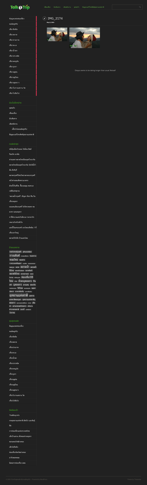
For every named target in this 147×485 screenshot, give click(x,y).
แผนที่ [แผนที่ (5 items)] (22, 309)
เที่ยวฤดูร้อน (13, 385)
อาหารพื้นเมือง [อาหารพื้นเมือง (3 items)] (28, 291)
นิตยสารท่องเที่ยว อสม (17, 463)
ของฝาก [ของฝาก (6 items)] (22, 260)
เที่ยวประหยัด (14, 363)
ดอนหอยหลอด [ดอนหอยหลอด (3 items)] (31, 263)
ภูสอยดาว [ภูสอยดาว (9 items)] (17, 284)
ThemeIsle (137, 479)
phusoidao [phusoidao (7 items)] (27, 252)
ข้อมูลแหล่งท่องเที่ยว (16, 326)
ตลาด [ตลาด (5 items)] (17, 267)
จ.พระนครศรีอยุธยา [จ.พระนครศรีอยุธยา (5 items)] (15, 263)
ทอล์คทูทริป (13, 331)
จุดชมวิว (12, 108)
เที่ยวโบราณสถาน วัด (16, 395)
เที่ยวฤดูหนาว (14, 390)
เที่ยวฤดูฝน (13, 379)
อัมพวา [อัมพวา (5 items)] (12, 291)
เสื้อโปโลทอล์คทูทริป (19, 129)
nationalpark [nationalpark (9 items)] (15, 251)
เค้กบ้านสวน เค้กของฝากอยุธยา (20, 436)
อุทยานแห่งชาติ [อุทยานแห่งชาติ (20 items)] (19, 295)
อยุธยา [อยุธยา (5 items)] (34, 288)
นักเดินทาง (13, 119)
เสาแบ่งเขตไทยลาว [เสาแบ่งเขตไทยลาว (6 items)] (19, 306)
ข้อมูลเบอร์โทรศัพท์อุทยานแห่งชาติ (21, 135)
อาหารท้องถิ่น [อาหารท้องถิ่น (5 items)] (19, 291)
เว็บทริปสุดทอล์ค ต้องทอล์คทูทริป (20, 479)
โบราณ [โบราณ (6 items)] (12, 313)
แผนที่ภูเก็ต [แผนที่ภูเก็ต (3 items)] (28, 309)
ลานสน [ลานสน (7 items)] (26, 285)
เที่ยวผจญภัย (13, 369)
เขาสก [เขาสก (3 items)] (29, 303)
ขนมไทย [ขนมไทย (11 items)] (14, 259)
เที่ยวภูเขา (12, 374)
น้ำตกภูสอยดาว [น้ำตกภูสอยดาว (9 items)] (25, 281)
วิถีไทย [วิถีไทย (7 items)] (20, 288)
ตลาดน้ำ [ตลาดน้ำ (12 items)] (25, 266)
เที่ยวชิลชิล (13, 337)
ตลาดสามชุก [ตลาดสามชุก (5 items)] (25, 274)
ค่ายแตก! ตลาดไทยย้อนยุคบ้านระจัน (22, 160)
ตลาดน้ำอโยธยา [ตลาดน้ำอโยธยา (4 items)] (19, 270)
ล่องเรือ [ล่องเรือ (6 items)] (33, 285)
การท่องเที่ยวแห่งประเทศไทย (19, 431)
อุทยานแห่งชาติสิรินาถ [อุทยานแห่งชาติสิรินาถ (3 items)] (22, 303)
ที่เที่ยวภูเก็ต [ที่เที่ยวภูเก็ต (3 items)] (17, 277)
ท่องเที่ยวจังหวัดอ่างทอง (17, 452)
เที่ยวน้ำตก (13, 358)
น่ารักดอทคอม (14, 458)
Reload (112, 70)
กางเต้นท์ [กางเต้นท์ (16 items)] (15, 255)
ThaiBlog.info (14, 415)
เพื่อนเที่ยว (13, 113)
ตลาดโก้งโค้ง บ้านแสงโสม (18, 238)
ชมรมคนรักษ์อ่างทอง (16, 442)
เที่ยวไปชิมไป (14, 401)
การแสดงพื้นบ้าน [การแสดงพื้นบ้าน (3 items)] (24, 256)
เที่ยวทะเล (12, 353)
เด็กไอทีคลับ (13, 447)
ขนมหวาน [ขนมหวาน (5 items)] (33, 256)
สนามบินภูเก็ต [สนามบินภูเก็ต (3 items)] (27, 288)
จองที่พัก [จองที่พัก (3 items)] (25, 263)
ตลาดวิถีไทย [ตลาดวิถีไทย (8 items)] (14, 273)
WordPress (43, 479)
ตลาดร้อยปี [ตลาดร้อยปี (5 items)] (29, 270)
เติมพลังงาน (13, 124)
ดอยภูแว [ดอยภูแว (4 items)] (12, 267)
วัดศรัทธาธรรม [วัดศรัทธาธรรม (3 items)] (13, 288)
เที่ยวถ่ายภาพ (13, 347)
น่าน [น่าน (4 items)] (16, 281)
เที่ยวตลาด (13, 342)
